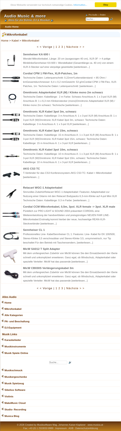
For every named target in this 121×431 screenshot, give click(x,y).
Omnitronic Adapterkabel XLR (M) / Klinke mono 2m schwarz (63, 92)
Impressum (61, 428)
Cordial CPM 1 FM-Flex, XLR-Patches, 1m (50, 73)
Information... (80, 4)
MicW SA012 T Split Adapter (41, 248)
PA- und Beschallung (16, 321)
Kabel (15, 40)
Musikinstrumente (15, 346)
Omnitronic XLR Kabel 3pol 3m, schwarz (49, 111)
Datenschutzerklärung (86, 428)
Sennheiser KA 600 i (36, 54)
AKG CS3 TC (31, 168)
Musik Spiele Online (16, 353)
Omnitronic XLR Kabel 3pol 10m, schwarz (50, 149)
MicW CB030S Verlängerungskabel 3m (48, 268)
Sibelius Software (14, 389)
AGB (71, 428)
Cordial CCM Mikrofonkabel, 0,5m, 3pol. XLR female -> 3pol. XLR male (69, 206)
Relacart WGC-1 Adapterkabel (42, 187)
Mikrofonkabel (30, 40)
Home (4, 40)
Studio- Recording (15, 409)
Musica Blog (11, 416)
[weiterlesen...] (82, 66)
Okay (105, 4)
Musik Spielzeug (14, 383)
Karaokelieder (12, 340)
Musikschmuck (13, 370)
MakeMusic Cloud (15, 403)
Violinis (8, 396)
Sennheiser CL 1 (34, 229)
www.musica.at (95, 425)
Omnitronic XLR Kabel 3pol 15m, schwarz (50, 130)
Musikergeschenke (15, 376)
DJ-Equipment (12, 327)
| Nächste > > (74, 46)
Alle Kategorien (13, 315)
